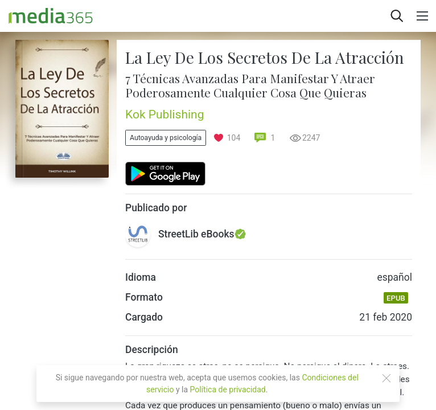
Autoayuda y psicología (165, 138)
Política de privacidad (228, 389)
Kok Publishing (164, 114)
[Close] (386, 378)
